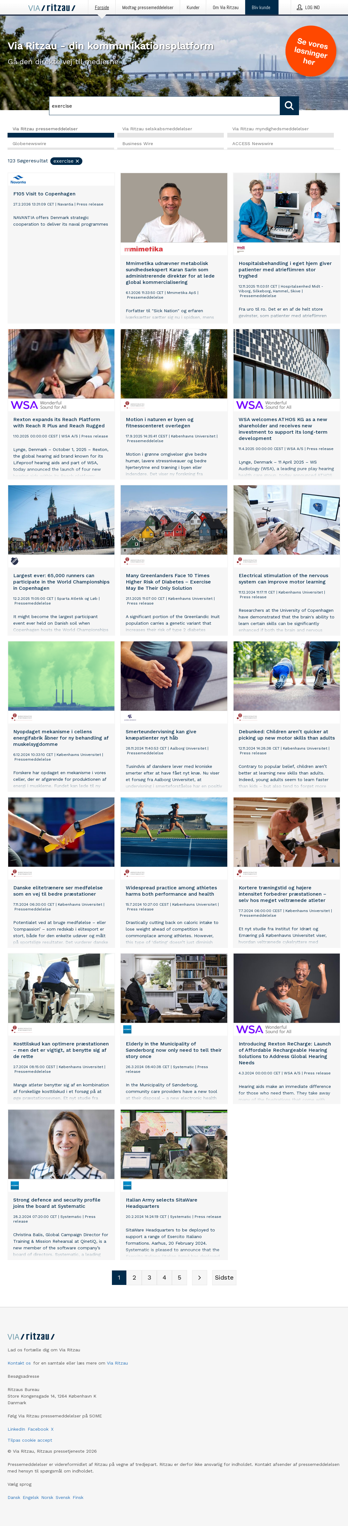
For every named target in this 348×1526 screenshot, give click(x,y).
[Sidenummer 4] (164, 1278)
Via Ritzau (117, 1363)
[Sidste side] (224, 1278)
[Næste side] (199, 1278)
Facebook (38, 1429)
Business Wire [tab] (137, 143)
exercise (66, 161)
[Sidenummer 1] (119, 1278)
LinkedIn (16, 1429)
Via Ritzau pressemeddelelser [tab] (45, 128)
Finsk (78, 1497)
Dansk (14, 1497)
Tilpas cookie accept (30, 1440)
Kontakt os (19, 1363)
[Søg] (164, 105)
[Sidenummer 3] (149, 1278)
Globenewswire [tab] (29, 143)
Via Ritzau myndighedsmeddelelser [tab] (270, 128)
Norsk (47, 1497)
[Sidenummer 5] (179, 1278)
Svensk (63, 1497)
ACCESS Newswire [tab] (252, 143)
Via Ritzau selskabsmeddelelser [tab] (157, 128)
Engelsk (31, 1497)
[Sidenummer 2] (134, 1278)
